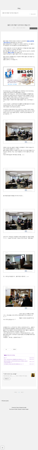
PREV (15, 431)
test (4, 396)
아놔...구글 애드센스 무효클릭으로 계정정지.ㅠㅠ (14, 398)
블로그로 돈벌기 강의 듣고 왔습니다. (11, 12)
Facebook (19, 448)
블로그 (5, 394)
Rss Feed (11, 448)
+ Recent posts (5, 439)
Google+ (27, 448)
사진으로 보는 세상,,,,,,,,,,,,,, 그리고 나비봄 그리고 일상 (15, 414)
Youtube (23, 448)
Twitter (16, 448)
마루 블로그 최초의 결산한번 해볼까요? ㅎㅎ (13, 402)
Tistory (17, 446)
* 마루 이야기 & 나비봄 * (10, 413)
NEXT (22, 431)
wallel (25, 446)
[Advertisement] (19, 47)
